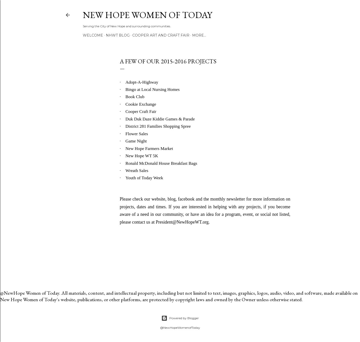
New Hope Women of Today (147, 15)
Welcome (93, 35)
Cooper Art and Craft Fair (160, 35)
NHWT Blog (118, 35)
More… (199, 35)
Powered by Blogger (180, 318)
